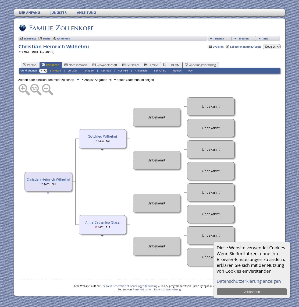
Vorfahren (50, 65)
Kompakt (88, 70)
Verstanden (251, 292)
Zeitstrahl (130, 65)
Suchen (219, 38)
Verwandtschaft (105, 65)
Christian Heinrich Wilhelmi (48, 179)
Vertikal (72, 70)
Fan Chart (160, 70)
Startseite (30, 38)
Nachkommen (75, 65)
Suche (46, 38)
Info (265, 38)
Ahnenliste (141, 70)
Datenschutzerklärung (167, 289)
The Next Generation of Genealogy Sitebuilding (129, 286)
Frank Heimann (141, 289)
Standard (55, 70)
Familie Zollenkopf (60, 27)
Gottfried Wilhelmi (102, 136)
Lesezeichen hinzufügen (245, 46)
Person (29, 65)
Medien (244, 38)
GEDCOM (171, 65)
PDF (190, 70)
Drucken (218, 46)
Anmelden (63, 38)
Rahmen (106, 70)
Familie (151, 65)
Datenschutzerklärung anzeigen (249, 281)
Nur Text (123, 70)
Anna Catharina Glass (102, 222)
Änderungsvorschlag (200, 65)
